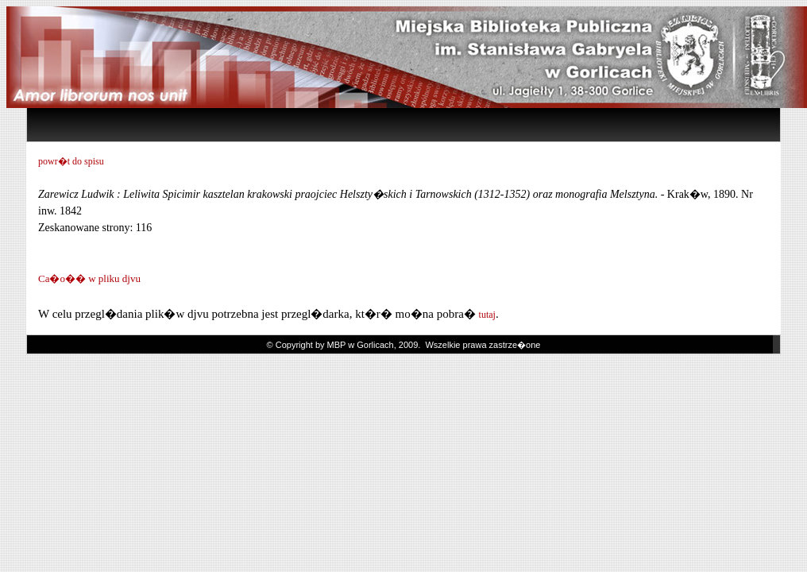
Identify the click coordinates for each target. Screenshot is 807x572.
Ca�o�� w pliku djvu (89, 278)
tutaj (487, 314)
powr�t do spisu (71, 161)
